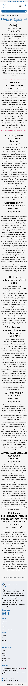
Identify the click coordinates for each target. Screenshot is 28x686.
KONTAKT (10, 672)
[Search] (25, 11)
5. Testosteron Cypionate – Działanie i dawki (14, 79)
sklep (4, 618)
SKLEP (22, 668)
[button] (20, 6)
